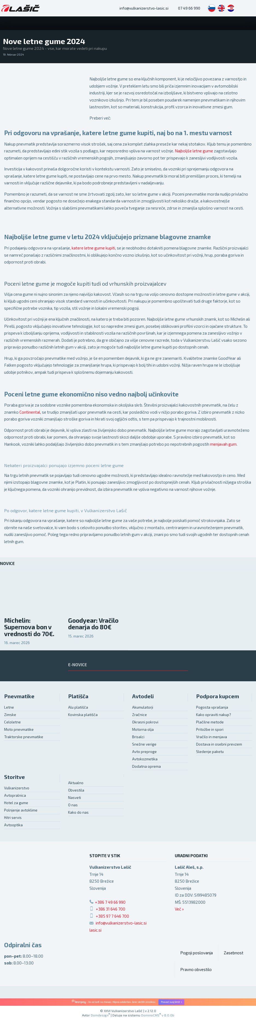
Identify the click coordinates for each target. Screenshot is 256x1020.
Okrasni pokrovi (145, 722)
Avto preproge (144, 751)
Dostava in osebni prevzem (219, 744)
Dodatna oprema (146, 766)
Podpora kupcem (217, 696)
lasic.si (95, 930)
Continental (29, 412)
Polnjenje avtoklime (20, 810)
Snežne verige (144, 744)
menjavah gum (223, 444)
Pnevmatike (19, 696)
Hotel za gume (16, 803)
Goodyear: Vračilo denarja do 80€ (93, 624)
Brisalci (138, 737)
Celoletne (12, 722)
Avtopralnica (15, 795)
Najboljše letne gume (194, 150)
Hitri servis (13, 817)
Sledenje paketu (210, 751)
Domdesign (100, 1015)
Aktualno (75, 783)
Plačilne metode (210, 722)
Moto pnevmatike (19, 729)
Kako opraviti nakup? (213, 714)
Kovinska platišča (83, 714)
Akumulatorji (142, 707)
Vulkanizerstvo (16, 788)
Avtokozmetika (145, 759)
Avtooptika (13, 825)
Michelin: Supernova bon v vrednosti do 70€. (29, 627)
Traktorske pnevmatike (23, 737)
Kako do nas (78, 812)
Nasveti (74, 797)
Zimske (10, 714)
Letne (9, 707)
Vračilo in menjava (211, 737)
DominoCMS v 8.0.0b (157, 1015)
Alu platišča (78, 707)
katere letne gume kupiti (93, 247)
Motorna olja (143, 729)
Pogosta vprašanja (212, 707)
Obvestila (76, 790)
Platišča (78, 696)
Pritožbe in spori (209, 729)
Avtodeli (143, 696)
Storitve (14, 777)
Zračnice (139, 714)
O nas (73, 805)
